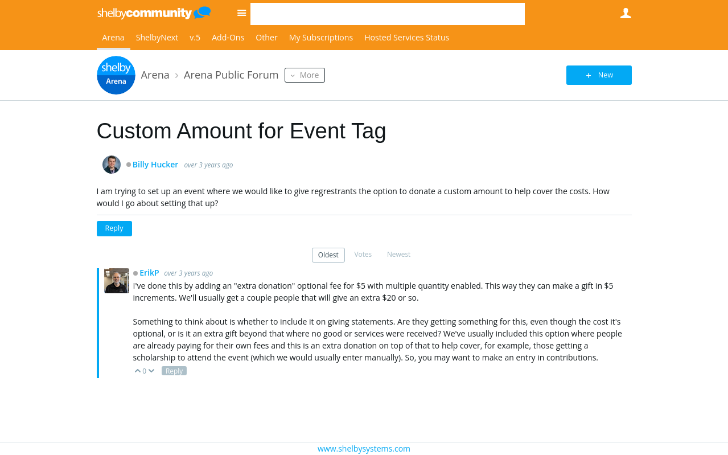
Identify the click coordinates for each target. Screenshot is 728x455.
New (605, 75)
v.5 (195, 37)
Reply (114, 228)
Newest (398, 254)
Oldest (328, 254)
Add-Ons (228, 37)
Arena (113, 37)
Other (266, 37)
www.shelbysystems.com (364, 448)
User (626, 13)
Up (138, 371)
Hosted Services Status (406, 37)
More (309, 74)
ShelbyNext (157, 37)
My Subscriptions (321, 37)
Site (241, 12)
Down (151, 371)
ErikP (150, 272)
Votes (363, 254)
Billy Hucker (156, 165)
